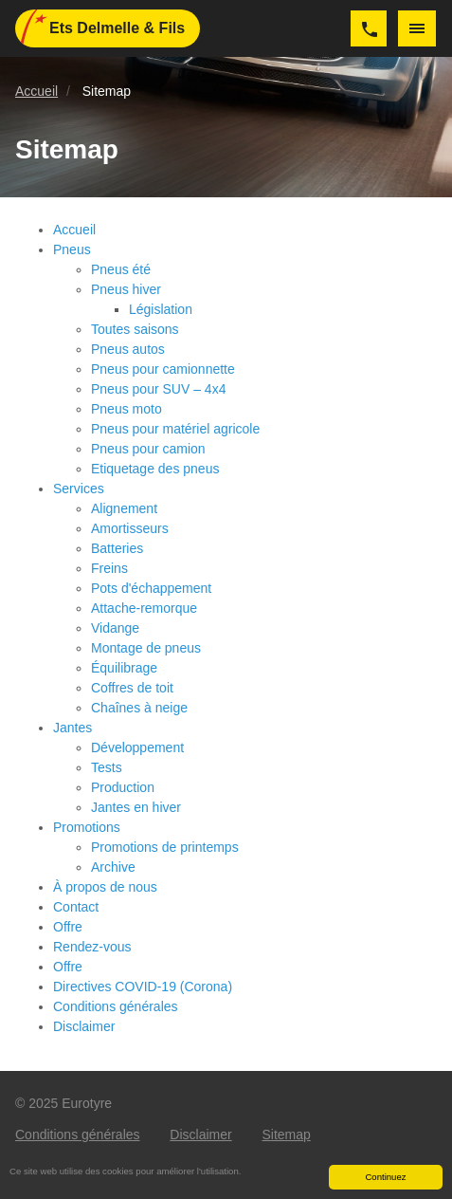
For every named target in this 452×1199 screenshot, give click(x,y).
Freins (109, 568)
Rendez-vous (92, 946)
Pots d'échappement (151, 588)
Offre (67, 926)
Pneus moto (126, 408)
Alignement (124, 508)
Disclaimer (84, 1026)
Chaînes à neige (139, 707)
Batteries (117, 548)
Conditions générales (115, 1006)
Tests (106, 767)
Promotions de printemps (165, 847)
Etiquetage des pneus (155, 468)
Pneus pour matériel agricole (175, 428)
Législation (160, 309)
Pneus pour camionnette (163, 369)
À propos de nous (105, 887)
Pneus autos (128, 349)
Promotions (86, 827)
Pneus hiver (126, 289)
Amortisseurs (130, 528)
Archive (113, 867)
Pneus (72, 249)
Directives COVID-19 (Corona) (142, 986)
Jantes (72, 727)
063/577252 (369, 28)
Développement (137, 747)
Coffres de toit (132, 687)
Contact (76, 906)
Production (122, 787)
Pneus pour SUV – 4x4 (158, 389)
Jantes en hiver (136, 807)
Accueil (74, 229)
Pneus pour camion (148, 448)
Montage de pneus (146, 647)
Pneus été (121, 269)
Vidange (115, 628)
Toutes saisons (135, 329)
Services (78, 488)
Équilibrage (124, 667)
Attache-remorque (144, 608)
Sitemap (286, 1134)
